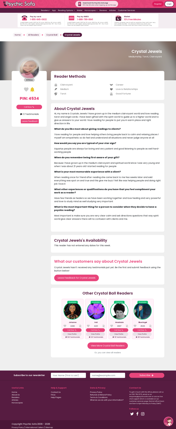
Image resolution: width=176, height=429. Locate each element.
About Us (16, 395)
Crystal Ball (51, 34)
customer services (136, 401)
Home (18, 34)
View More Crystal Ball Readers (107, 345)
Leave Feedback (30, 121)
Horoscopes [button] (90, 10)
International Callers (35, 427)
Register (158, 4)
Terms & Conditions (99, 397)
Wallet (79, 10)
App (54, 10)
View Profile (72, 334)
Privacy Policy (96, 392)
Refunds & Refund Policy (101, 395)
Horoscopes (17, 403)
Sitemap (49, 427)
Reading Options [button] (65, 10)
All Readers (33, 34)
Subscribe (147, 375)
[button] (168, 421)
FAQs (53, 395)
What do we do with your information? (107, 400)
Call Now (29, 107)
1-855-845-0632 (38, 19)
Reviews (103, 10)
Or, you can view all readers (107, 352)
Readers (15, 397)
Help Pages (56, 397)
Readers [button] (45, 10)
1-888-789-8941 (85, 19)
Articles (112, 10)
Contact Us (56, 392)
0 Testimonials (29, 114)
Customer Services (126, 10)
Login (169, 4)
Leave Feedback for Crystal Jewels (76, 277)
